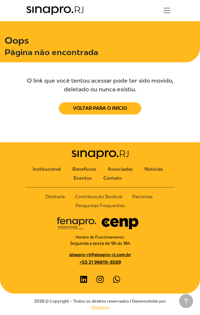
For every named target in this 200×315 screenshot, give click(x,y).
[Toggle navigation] (167, 11)
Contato (112, 178)
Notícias (153, 169)
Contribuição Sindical (98, 196)
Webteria (100, 307)
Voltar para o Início (100, 108)
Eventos (83, 178)
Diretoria (55, 196)
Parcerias (142, 196)
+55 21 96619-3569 (100, 262)
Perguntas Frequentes (100, 205)
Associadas (120, 169)
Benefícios (84, 169)
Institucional (47, 169)
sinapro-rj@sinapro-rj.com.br (100, 254)
